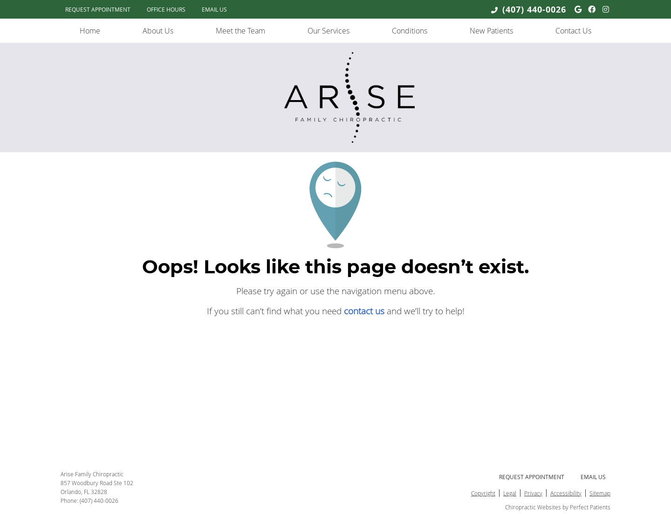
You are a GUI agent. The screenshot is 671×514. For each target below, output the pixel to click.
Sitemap (599, 493)
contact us (364, 311)
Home (90, 31)
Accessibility (566, 493)
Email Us (214, 9)
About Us (158, 31)
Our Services (328, 31)
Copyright (483, 493)
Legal (509, 493)
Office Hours (166, 9)
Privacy (533, 493)
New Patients (491, 31)
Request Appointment (97, 9)
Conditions (409, 31)
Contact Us (573, 31)
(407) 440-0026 (534, 9)
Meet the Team (240, 31)
